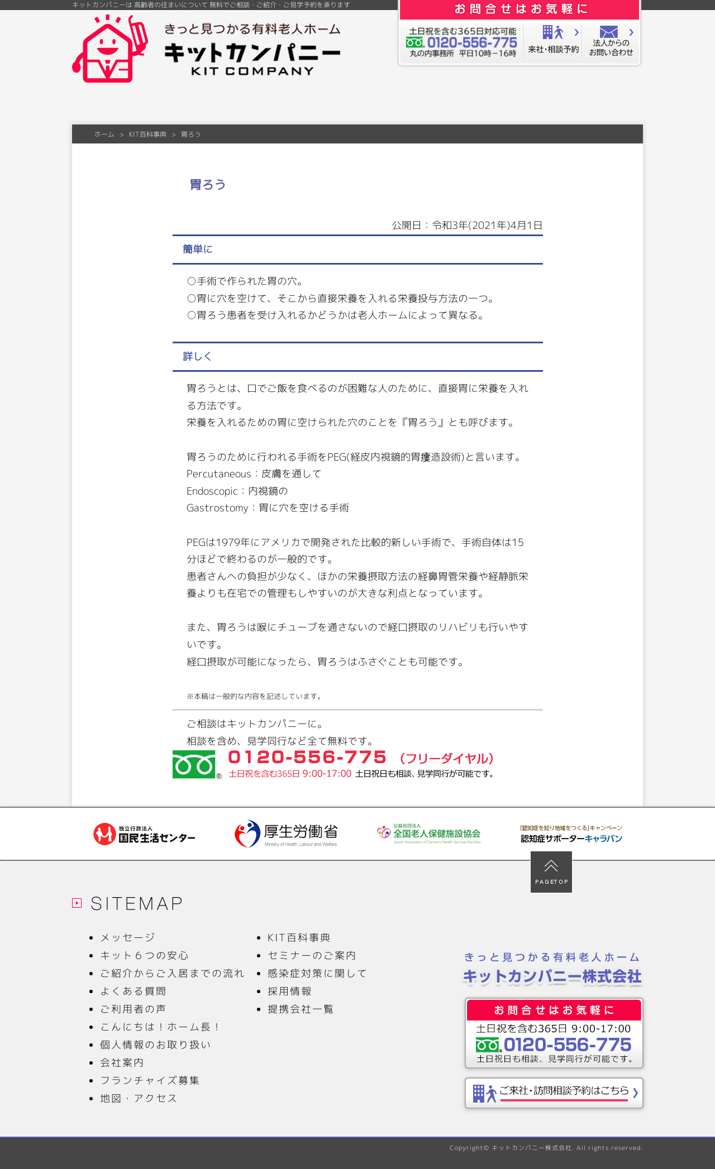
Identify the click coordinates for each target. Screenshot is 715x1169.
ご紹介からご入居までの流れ (250, 104)
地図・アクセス (139, 1098)
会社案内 (607, 104)
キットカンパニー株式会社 (532, 1147)
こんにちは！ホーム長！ (161, 1027)
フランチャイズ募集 (150, 1080)
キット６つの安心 (179, 104)
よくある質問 (321, 104)
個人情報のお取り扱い (156, 1045)
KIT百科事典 (535, 104)
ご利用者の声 (463, 104)
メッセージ (108, 104)
